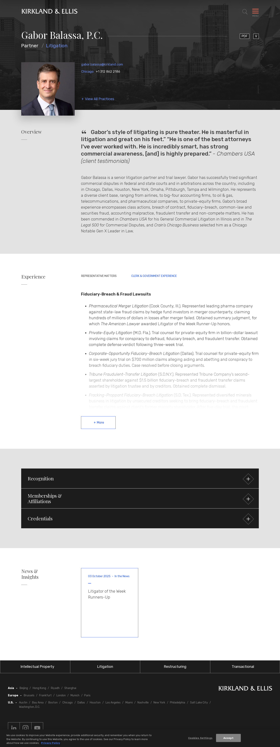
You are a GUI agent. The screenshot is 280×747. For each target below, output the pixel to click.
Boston (53, 702)
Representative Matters (99, 276)
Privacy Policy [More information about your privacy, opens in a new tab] (50, 743)
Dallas (81, 702)
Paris (87, 695)
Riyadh (55, 688)
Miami (129, 702)
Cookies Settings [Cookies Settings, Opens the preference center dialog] (200, 738)
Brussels (29, 695)
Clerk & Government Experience (154, 276)
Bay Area (38, 702)
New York (159, 702)
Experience (33, 277)
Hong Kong (39, 688)
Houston (95, 702)
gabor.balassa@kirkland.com (102, 64)
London (61, 695)
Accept (228, 738)
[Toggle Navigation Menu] (255, 12)
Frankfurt (45, 695)
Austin (23, 702)
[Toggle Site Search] (245, 12)
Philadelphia (177, 702)
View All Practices (99, 99)
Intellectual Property (37, 666)
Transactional (243, 666)
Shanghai (70, 688)
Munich (74, 695)
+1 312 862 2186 (108, 71)
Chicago (87, 71)
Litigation (57, 45)
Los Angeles (113, 702)
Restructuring (175, 666)
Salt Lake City (199, 702)
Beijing (24, 688)
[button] (140, 478)
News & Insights (29, 574)
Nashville (143, 702)
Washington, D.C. (29, 707)
